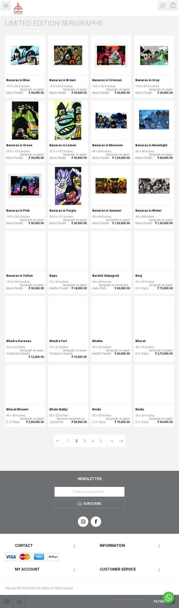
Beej (138, 275)
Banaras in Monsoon (107, 145)
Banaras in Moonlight (151, 145)
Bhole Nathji (58, 409)
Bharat (140, 341)
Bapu (53, 275)
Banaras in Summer (107, 210)
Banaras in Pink (18, 210)
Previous (58, 441)
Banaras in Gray (147, 80)
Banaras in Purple (62, 210)
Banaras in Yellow (19, 275)
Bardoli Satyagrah (105, 275)
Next (111, 441)
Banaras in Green (19, 145)
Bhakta (97, 341)
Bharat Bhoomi (17, 409)
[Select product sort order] (19, 601)
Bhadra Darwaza (18, 341)
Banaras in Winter (148, 210)
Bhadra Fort (58, 341)
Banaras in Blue (18, 80)
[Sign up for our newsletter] (89, 492)
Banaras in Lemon (62, 145)
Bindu (96, 409)
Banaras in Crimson (107, 80)
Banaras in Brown (62, 80)
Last (120, 441)
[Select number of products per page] (6, 601)
